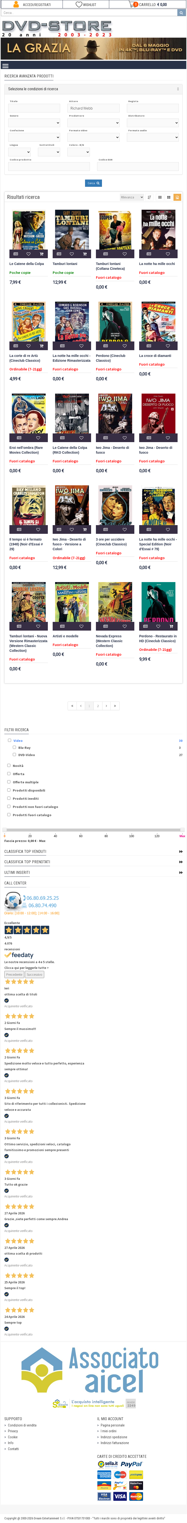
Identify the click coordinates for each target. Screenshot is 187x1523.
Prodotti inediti (26, 798)
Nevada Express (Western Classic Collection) (109, 641)
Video (18, 740)
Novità (18, 766)
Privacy (13, 1431)
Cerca (93, 183)
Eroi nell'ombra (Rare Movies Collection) (26, 450)
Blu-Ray (24, 747)
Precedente (14, 974)
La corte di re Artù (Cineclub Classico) (24, 358)
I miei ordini (108, 1431)
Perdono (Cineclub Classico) (110, 358)
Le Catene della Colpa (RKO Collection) (70, 450)
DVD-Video (26, 755)
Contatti (13, 1449)
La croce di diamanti (155, 356)
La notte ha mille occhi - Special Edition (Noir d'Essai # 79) (158, 544)
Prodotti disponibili (29, 790)
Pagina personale (113, 1425)
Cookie (13, 1437)
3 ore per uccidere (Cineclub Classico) (111, 542)
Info (11, 1443)
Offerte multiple (26, 782)
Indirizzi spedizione (114, 1437)
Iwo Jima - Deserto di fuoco (112, 450)
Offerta (18, 774)
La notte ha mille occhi (157, 264)
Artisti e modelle (66, 636)
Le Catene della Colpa (26, 264)
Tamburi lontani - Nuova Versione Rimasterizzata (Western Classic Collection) (28, 643)
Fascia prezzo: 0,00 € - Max (24, 841)
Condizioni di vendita (22, 1425)
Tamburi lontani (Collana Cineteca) (110, 266)
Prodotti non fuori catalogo (35, 807)
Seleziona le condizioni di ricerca (33, 89)
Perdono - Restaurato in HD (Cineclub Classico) (158, 638)
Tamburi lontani (65, 264)
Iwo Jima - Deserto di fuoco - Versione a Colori (69, 544)
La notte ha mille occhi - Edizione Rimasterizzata (71, 358)
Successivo (34, 974)
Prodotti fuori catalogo (32, 815)
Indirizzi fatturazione (115, 1443)
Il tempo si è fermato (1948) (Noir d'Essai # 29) (26, 544)
